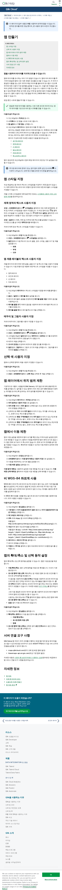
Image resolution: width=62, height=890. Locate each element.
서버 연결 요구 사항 (13, 64)
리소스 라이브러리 (12, 752)
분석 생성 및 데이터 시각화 (32, 15)
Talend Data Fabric (13, 773)
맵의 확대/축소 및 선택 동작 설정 (17, 61)
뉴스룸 (8, 859)
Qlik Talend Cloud (12, 769)
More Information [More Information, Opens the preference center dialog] (51, 879)
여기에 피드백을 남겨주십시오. (17, 711)
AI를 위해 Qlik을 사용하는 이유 (16, 814)
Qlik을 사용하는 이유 (13, 802)
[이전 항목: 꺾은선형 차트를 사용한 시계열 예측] (16, 720)
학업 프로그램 (10, 850)
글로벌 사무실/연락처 (13, 862)
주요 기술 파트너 (11, 820)
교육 (7, 743)
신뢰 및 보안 (10, 805)
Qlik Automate (11, 791)
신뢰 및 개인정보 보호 (13, 808)
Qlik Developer (11, 740)
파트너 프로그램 (11, 853)
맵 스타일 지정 (11, 46)
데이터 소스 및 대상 (12, 824)
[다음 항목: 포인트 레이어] (46, 720)
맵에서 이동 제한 (12, 55)
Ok (51, 875)
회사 (7, 837)
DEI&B (8, 847)
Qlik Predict (10, 788)
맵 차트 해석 (10, 685)
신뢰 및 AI (9, 811)
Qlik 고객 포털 (11, 749)
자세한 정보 (10, 67)
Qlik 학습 (9, 746)
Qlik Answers (11, 785)
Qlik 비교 (9, 817)
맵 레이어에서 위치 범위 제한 (16, 52)
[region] (31, 880)
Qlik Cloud (12, 9)
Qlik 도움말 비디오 (12, 736)
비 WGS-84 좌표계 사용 (14, 58)
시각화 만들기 (24, 18)
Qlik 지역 (9, 827)
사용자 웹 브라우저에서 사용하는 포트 (28, 658)
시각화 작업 (47, 15)
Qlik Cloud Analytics (13, 782)
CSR (7, 843)
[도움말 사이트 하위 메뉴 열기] (3, 9)
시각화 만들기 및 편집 (11, 18)
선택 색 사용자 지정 (13, 49)
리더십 (8, 840)
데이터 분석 (17, 15)
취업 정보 (9, 856)
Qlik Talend (10, 766)
